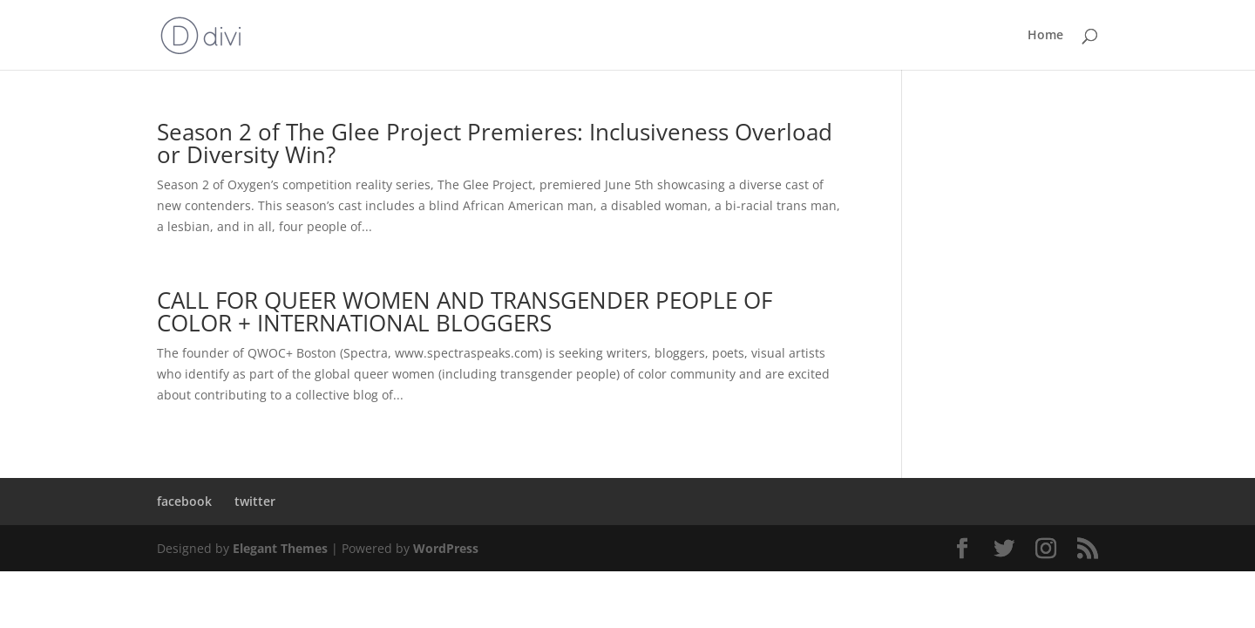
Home (1045, 36)
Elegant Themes (280, 548)
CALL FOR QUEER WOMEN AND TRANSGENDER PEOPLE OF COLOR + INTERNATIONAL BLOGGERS (464, 311)
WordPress (445, 548)
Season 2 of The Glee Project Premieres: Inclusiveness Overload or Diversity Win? (494, 143)
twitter (254, 501)
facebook (184, 501)
